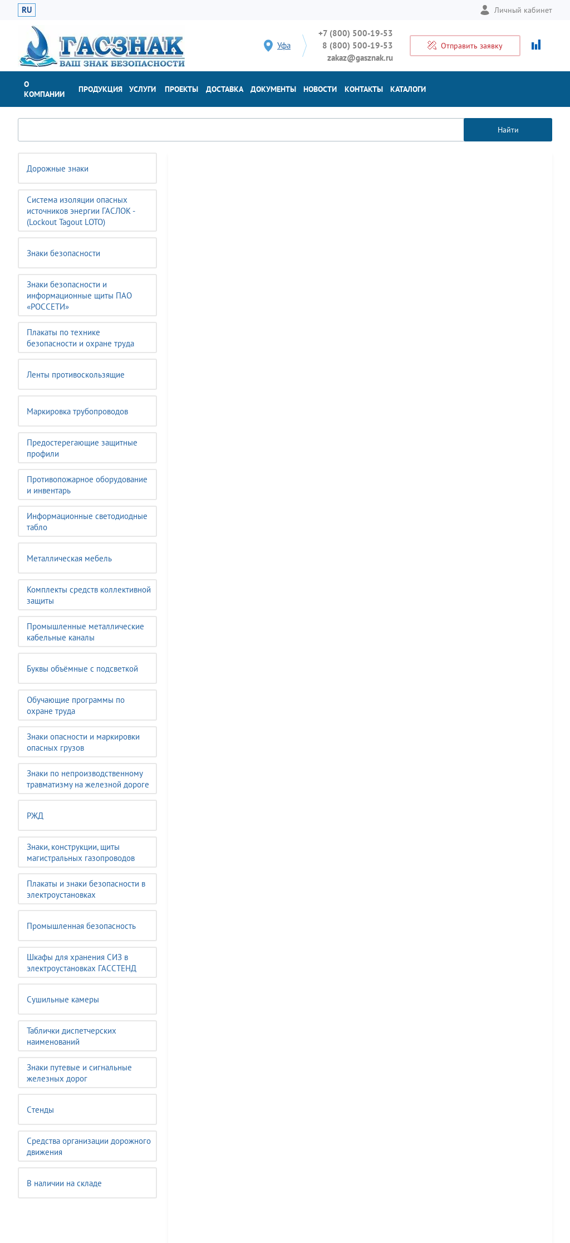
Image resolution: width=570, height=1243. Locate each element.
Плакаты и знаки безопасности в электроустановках (86, 889)
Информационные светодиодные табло (87, 521)
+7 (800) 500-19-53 (355, 33)
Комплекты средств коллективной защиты (89, 595)
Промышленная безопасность (81, 926)
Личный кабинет (516, 10)
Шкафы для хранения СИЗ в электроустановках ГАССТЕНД (81, 962)
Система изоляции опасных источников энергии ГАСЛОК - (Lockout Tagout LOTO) (81, 210)
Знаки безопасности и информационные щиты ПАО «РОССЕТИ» (79, 295)
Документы (273, 89)
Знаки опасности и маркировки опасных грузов (83, 742)
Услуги (142, 89)
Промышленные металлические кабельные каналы (85, 632)
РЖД (35, 815)
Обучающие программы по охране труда (76, 705)
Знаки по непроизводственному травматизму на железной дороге (88, 779)
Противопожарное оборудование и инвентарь (87, 485)
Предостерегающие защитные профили (82, 448)
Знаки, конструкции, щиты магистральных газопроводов (81, 852)
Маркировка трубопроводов (77, 411)
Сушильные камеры (63, 999)
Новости (320, 89)
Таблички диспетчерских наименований (71, 1036)
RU (27, 9)
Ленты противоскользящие (76, 374)
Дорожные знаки (58, 168)
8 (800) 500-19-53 (357, 45)
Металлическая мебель (69, 558)
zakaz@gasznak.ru (360, 57)
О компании (44, 89)
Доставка (224, 89)
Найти (508, 130)
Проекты (181, 89)
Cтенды (40, 1109)
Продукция (100, 89)
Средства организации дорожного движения (89, 1146)
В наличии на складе (64, 1183)
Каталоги (408, 89)
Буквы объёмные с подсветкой (82, 668)
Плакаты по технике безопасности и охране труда (80, 338)
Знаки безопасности (63, 253)
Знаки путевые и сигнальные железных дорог (79, 1073)
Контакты (364, 89)
